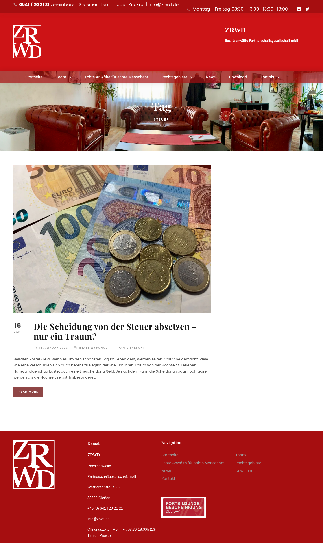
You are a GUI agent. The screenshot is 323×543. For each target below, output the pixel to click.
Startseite (34, 77)
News (211, 77)
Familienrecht (131, 347)
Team (61, 77)
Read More (28, 392)
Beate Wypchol (93, 347)
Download (238, 77)
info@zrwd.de (98, 519)
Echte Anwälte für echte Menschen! (116, 77)
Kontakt (268, 77)
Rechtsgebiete (174, 77)
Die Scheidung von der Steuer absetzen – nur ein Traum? (115, 331)
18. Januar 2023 (53, 347)
